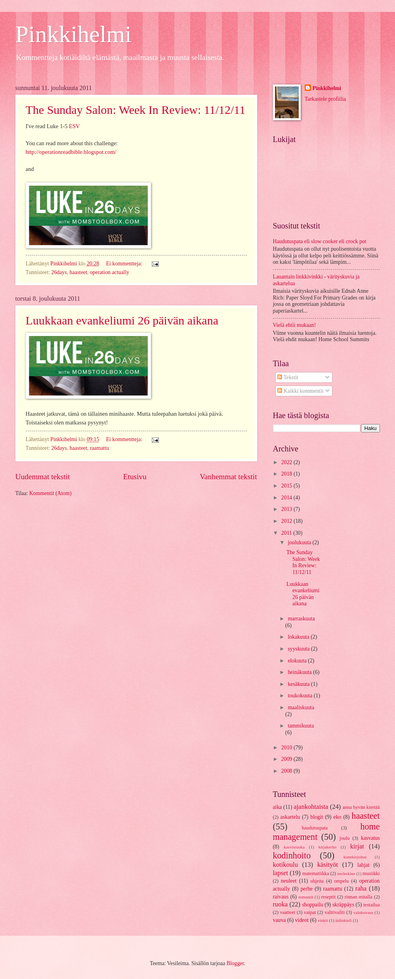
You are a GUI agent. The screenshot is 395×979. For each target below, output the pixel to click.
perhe (306, 889)
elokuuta (298, 661)
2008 (287, 771)
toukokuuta (301, 696)
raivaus (281, 897)
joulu (345, 838)
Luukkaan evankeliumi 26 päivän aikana (122, 320)
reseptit (328, 897)
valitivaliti (334, 912)
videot (302, 920)
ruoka (280, 904)
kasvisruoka (294, 847)
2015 (287, 486)
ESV (74, 126)
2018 (287, 474)
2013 (287, 509)
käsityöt (327, 864)
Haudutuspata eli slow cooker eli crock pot (319, 241)
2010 (287, 748)
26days (59, 272)
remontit (305, 897)
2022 (287, 462)
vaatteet (288, 912)
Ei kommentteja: (125, 264)
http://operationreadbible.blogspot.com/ (71, 152)
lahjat (363, 865)
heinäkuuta (300, 672)
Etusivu (135, 476)
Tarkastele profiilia (325, 99)
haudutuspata (315, 828)
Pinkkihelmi (73, 34)
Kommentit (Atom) (50, 493)
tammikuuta (301, 726)
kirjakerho (327, 847)
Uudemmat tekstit (42, 476)
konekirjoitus (354, 856)
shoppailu (312, 905)
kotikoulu (285, 864)
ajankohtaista (311, 806)
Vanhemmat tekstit (228, 476)
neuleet (289, 881)
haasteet (78, 272)
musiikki (371, 873)
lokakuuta (299, 637)
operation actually (109, 272)
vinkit (323, 920)
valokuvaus (363, 912)
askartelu (290, 817)
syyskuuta (299, 649)
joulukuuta (300, 542)
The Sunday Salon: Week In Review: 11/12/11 (136, 109)
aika (277, 807)
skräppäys (343, 905)
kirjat (357, 846)
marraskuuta (301, 619)
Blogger (235, 963)
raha (360, 888)
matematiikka (315, 873)
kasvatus (370, 838)
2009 (287, 759)
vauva (279, 920)
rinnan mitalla (358, 897)
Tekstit (287, 377)
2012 (287, 521)
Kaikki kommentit (300, 391)
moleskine (346, 873)
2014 (287, 498)
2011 (287, 533)
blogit (316, 817)
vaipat (310, 912)
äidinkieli (343, 920)
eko (338, 817)
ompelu (341, 881)
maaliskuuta (301, 707)
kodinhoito (292, 855)
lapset (280, 873)
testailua (371, 905)
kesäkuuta (299, 684)
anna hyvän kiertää (361, 807)
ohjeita (317, 881)
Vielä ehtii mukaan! (294, 325)
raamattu (99, 448)
